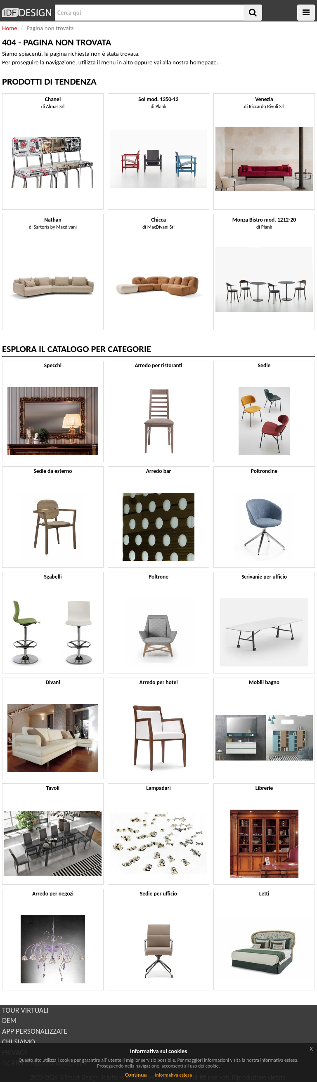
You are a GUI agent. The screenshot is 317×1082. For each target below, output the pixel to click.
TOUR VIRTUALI (25, 1010)
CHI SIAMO (18, 1042)
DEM (9, 1020)
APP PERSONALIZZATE (34, 1031)
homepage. (204, 62)
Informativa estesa (173, 1075)
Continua (136, 1074)
